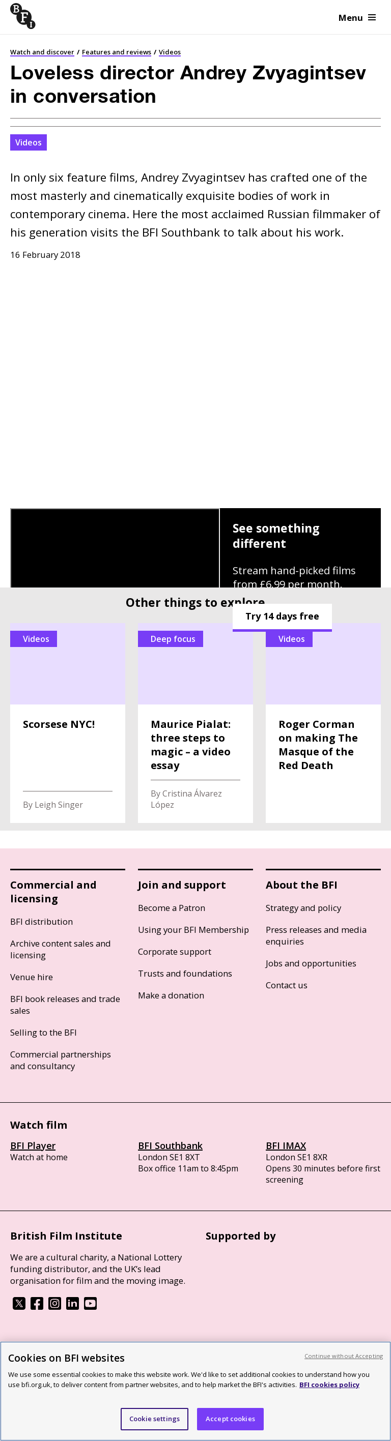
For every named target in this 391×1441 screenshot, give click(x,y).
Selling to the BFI (43, 1032)
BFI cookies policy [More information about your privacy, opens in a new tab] (329, 1384)
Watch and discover (42, 51)
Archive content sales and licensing (60, 949)
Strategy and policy (303, 908)
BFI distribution (41, 921)
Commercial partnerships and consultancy (60, 1060)
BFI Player (32, 1145)
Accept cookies (230, 1418)
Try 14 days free (282, 616)
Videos (170, 51)
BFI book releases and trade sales (65, 1004)
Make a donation (171, 995)
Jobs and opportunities (311, 963)
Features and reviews (116, 51)
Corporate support (174, 951)
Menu (357, 17)
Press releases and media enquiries (316, 935)
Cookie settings (154, 1418)
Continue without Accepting (343, 1356)
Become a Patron (171, 908)
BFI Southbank (170, 1145)
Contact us (287, 985)
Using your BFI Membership (193, 929)
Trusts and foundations (185, 973)
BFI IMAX (286, 1145)
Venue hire (31, 977)
